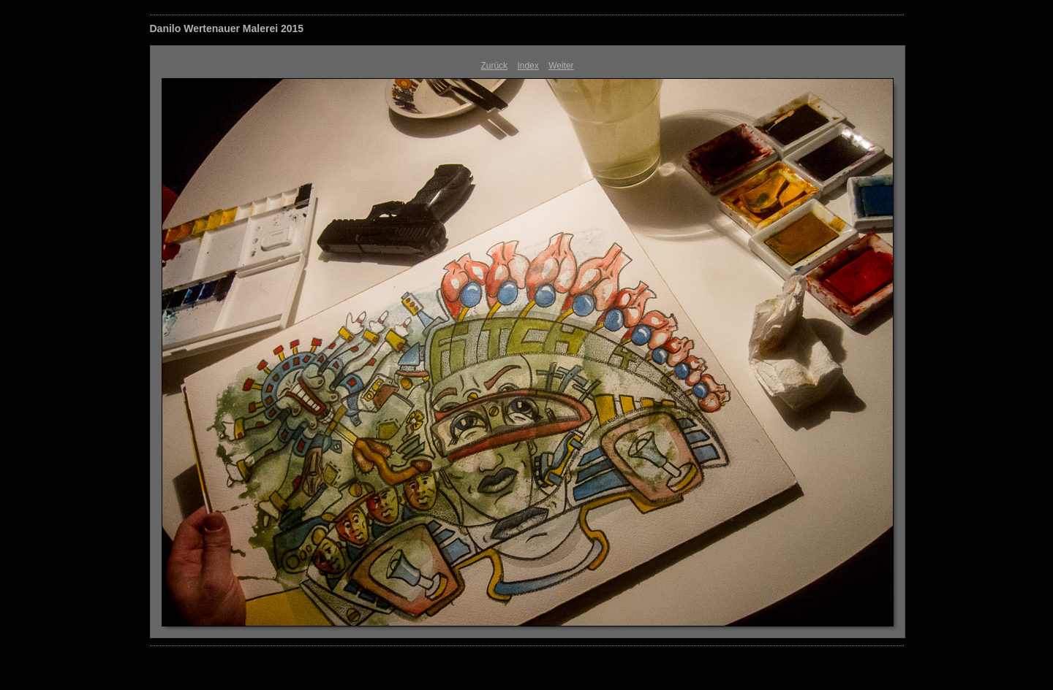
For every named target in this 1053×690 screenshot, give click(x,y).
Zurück (493, 66)
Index (527, 66)
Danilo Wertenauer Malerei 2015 (227, 28)
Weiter (560, 66)
